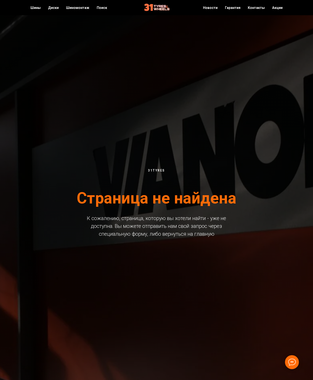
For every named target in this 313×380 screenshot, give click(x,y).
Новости (210, 8)
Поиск (102, 8)
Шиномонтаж (77, 8)
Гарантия (232, 8)
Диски (53, 8)
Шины (35, 8)
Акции (277, 8)
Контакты (256, 8)
